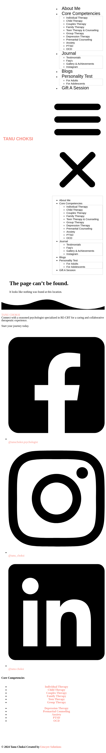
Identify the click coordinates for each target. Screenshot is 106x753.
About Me (71, 8)
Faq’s (69, 60)
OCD (69, 48)
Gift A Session (75, 87)
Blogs (67, 71)
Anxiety (70, 42)
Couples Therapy (76, 23)
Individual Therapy (77, 17)
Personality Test (77, 76)
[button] (77, 144)
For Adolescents (75, 83)
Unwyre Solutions (50, 746)
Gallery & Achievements (80, 63)
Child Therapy (74, 20)
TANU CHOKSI (18, 138)
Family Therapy (75, 27)
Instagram (72, 66)
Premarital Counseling (79, 39)
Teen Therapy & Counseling (82, 30)
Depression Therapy (78, 36)
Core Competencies (81, 13)
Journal (69, 53)
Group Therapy (75, 33)
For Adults (72, 80)
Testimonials (73, 57)
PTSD (69, 45)
